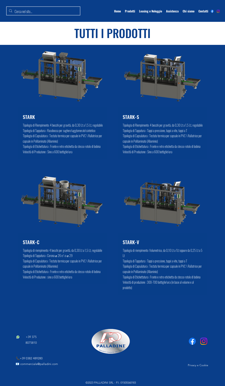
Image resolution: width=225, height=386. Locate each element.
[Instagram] (218, 11)
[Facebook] (192, 341)
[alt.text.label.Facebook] (212, 11)
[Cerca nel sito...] (43, 11)
